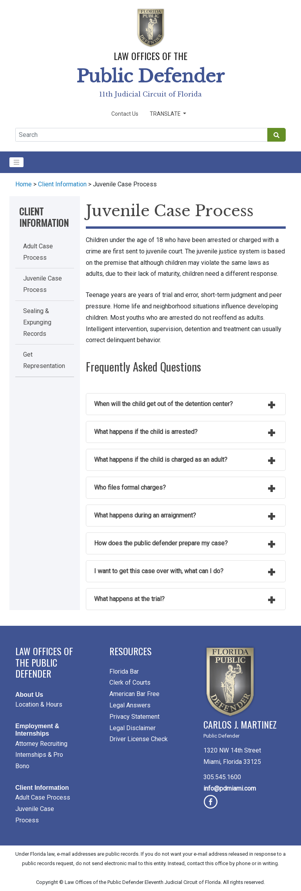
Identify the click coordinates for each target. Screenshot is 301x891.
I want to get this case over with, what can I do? (158, 571)
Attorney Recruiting (41, 743)
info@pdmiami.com (229, 788)
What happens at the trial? (129, 599)
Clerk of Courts (129, 682)
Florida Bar (124, 671)
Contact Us (124, 114)
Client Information (62, 184)
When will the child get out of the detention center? (163, 404)
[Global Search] (141, 135)
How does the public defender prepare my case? (161, 543)
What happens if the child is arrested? (146, 431)
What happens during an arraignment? (145, 515)
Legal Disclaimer (132, 728)
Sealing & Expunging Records (37, 322)
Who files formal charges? (130, 487)
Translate (166, 114)
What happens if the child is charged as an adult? (160, 459)
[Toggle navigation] (16, 162)
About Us (29, 694)
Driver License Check (138, 739)
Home (23, 184)
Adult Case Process (42, 797)
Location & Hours (38, 704)
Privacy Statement (134, 716)
